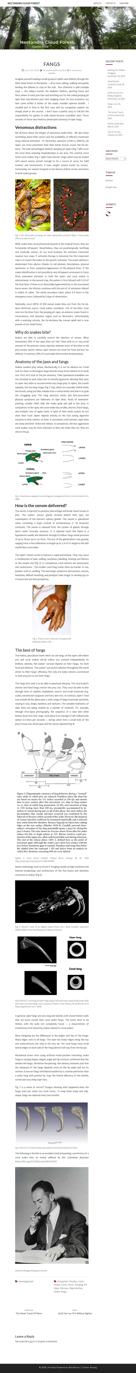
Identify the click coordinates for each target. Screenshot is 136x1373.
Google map (111, 187)
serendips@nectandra (54, 70)
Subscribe (124, 3)
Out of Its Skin (114, 131)
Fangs (110, 104)
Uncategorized (26, 1281)
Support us (111, 3)
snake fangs (60, 1291)
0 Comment (76, 70)
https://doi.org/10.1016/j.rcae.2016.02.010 (36, 1161)
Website (109, 180)
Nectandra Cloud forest (24, 3)
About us (98, 3)
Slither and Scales (116, 123)
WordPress (74, 1367)
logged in (32, 1341)
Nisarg (93, 1367)
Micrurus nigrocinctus (71, 1288)
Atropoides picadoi (67, 1281)
